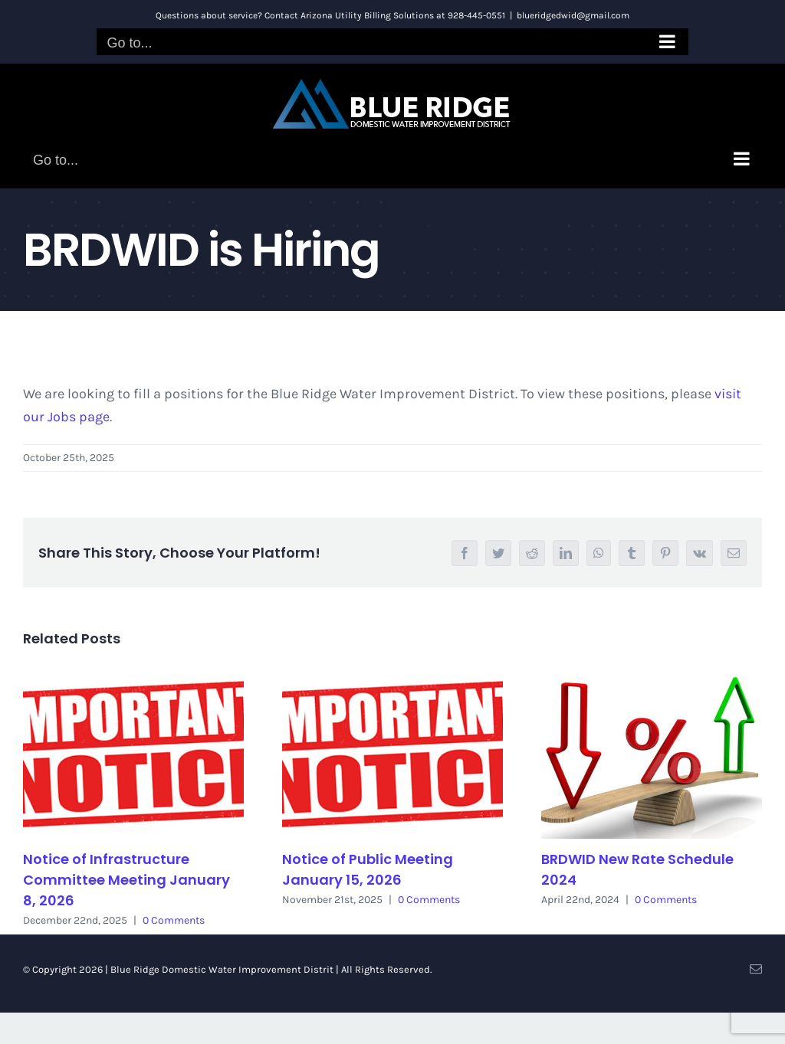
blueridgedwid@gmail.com (573, 15)
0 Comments (174, 920)
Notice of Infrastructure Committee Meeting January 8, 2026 (126, 879)
